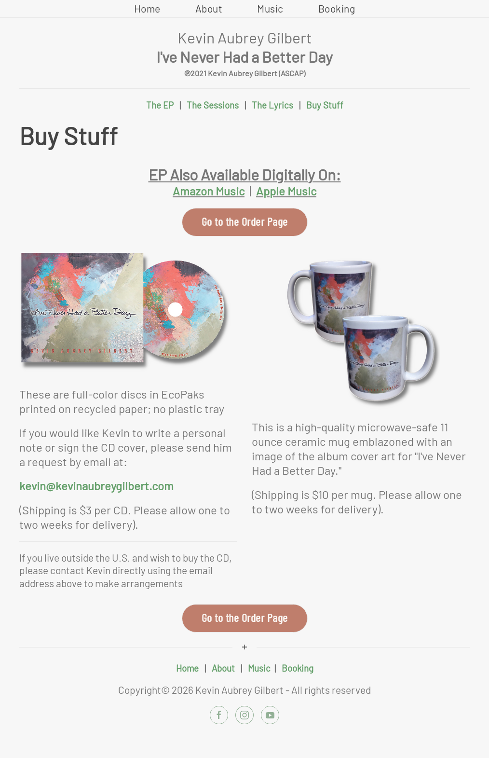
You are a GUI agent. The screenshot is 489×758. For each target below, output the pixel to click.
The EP (160, 104)
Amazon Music (208, 191)
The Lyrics (272, 104)
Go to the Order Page (245, 221)
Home (147, 8)
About (209, 8)
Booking (336, 8)
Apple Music (286, 191)
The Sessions (213, 104)
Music (270, 8)
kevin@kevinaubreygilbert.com (96, 486)
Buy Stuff (324, 104)
